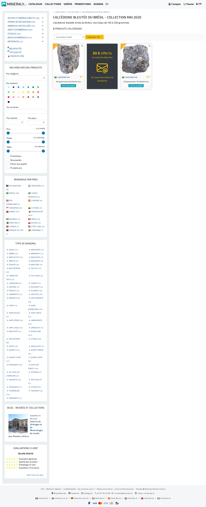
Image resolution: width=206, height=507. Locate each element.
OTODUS (36, 339)
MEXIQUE (14, 219)
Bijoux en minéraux (20, 37)
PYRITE (13, 346)
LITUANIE (36, 208)
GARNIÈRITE (15, 294)
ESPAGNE (36, 200)
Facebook (73, 493)
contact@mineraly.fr (124, 493)
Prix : (9, 129)
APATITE (13, 261)
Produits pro (16, 56)
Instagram (87, 493)
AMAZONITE (37, 250)
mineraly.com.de (80, 498)
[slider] (8, 133)
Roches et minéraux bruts (24, 18)
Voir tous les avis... (36, 475)
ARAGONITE (37, 261)
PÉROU (35, 219)
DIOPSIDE (14, 287)
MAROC (14, 211)
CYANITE (36, 283)
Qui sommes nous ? (86, 489)
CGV (42, 489)
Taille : (9, 147)
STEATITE (36, 387)
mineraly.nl (131, 498)
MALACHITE (15, 331)
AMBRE (13, 253)
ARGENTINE (37, 186)
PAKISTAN (14, 223)
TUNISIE (14, 226)
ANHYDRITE (37, 257)
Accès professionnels (124, 489)
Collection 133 (94, 37)
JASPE (13, 305)
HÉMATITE (14, 298)
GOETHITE (37, 294)
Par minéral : (12, 118)
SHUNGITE (15, 379)
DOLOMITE (37, 287)
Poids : (10, 138)
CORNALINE (15, 283)
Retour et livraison (105, 489)
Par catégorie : (12, 73)
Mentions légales (53, 489)
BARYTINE (36, 264)
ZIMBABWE (37, 230)
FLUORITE (36, 290)
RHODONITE (15, 365)
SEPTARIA (36, 372)
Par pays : (32, 118)
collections (73, 12)
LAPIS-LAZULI (15, 327)
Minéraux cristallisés (21, 25)
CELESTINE (37, 275)
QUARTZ (14, 350)
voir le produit (68, 85)
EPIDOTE (14, 290)
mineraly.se (164, 498)
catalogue (60, 12)
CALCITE (36, 268)
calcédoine (62, 76)
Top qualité (14, 52)
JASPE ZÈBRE (16, 320)
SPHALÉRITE (15, 387)
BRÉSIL (14, 193)
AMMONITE (37, 253)
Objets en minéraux (20, 29)
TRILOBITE (36, 391)
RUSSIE (36, 223)
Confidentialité (69, 489)
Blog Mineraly (59, 493)
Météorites (15, 41)
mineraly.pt (147, 498)
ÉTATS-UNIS (37, 226)
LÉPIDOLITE (37, 327)
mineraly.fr (42, 498)
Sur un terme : (13, 107)
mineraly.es (115, 498)
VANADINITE (15, 398)
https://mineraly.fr (146, 493)
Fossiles (14, 33)
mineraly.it (98, 498)
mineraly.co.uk (60, 498)
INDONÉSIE (15, 208)
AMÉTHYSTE (15, 257)
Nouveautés (15, 48)
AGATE (13, 250)
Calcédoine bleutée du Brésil (96, 12)
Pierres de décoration (21, 21)
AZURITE (14, 264)
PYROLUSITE (37, 346)
